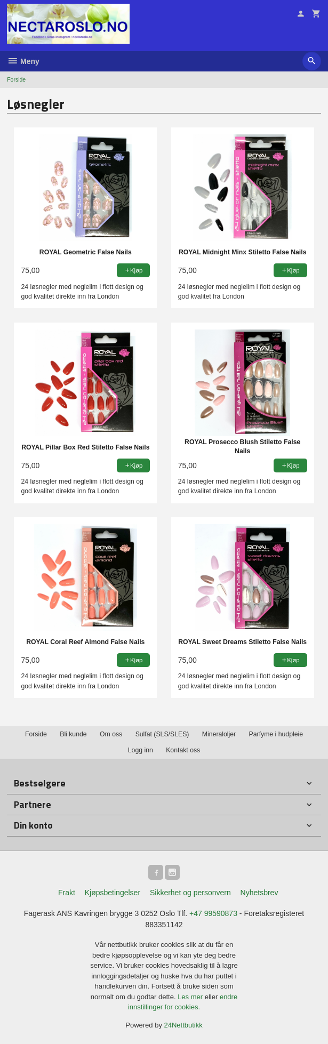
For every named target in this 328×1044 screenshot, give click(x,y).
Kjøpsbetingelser (112, 892)
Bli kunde (73, 734)
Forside (16, 79)
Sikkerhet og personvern (190, 892)
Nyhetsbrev (259, 892)
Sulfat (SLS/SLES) (162, 734)
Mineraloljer (219, 734)
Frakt (66, 892)
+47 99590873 (213, 913)
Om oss (111, 734)
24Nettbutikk (183, 1025)
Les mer (191, 997)
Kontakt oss (183, 750)
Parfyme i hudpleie (276, 734)
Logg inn (140, 750)
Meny (23, 61)
